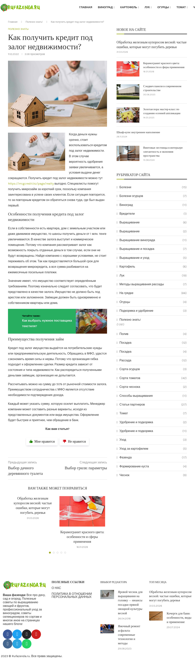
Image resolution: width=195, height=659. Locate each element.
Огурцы (163, 7)
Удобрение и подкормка (153, 422)
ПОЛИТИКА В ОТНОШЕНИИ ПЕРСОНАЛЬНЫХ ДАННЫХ (72, 596)
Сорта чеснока (153, 387)
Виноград (105, 7)
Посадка (153, 343)
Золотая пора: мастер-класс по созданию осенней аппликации (161, 111)
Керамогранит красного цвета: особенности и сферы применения (82, 537)
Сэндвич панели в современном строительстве (162, 88)
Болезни (153, 187)
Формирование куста (153, 466)
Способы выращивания (153, 396)
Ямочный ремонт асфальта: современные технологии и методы (129, 635)
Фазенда (153, 457)
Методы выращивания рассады (153, 284)
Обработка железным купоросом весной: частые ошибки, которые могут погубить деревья (152, 44)
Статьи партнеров (153, 404)
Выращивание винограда (153, 240)
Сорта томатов (153, 378)
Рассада (153, 360)
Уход (153, 440)
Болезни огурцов (153, 196)
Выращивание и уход (153, 258)
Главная (85, 7)
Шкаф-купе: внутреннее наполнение (138, 132)
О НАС (56, 588)
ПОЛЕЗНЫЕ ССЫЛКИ (68, 582)
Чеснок (153, 475)
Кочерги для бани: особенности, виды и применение (179, 618)
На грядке (153, 293)
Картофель (128, 7)
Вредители (153, 214)
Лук (147, 7)
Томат (181, 7)
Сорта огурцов (153, 369)
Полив (153, 334)
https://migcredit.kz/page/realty (31, 183)
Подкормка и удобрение (153, 311)
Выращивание (153, 222)
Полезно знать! (34, 21)
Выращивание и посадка (153, 249)
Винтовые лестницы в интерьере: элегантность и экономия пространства (163, 151)
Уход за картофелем (153, 449)
